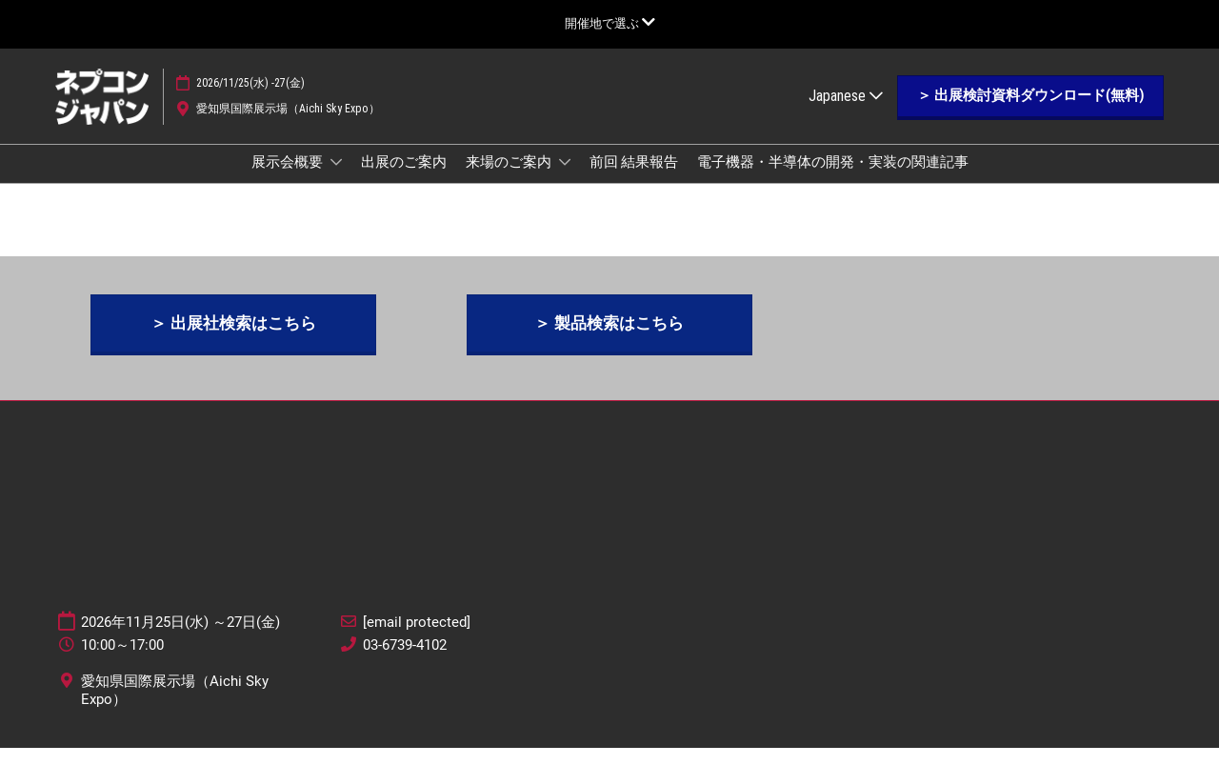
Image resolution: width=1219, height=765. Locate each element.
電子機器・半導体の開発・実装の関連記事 (833, 180)
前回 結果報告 (634, 180)
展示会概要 (288, 180)
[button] (1030, 114)
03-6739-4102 (405, 662)
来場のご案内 (510, 180)
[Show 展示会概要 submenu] (336, 180)
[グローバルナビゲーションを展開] (610, 23)
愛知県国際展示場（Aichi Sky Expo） (288, 126)
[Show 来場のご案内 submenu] (564, 180)
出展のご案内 (404, 180)
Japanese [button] (846, 114)
